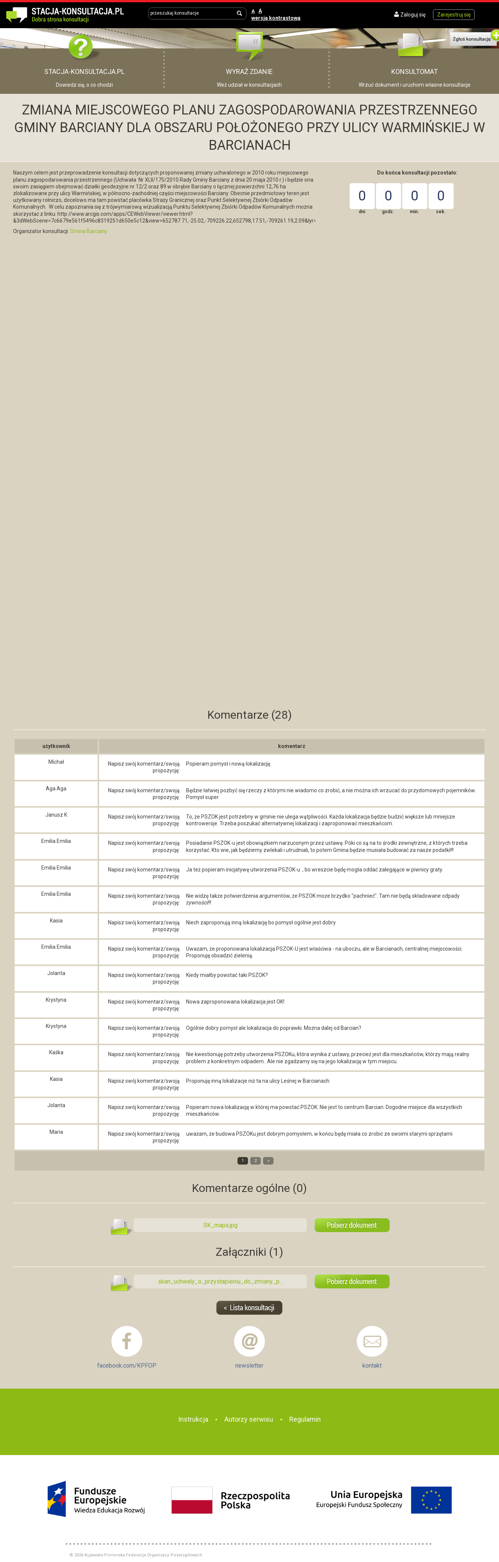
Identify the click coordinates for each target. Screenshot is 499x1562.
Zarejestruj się (453, 15)
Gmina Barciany (88, 231)
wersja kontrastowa (276, 18)
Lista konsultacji (249, 1308)
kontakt (372, 1365)
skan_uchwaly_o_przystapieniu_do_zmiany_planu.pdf (352, 1281)
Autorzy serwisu (248, 1419)
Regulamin (305, 1419)
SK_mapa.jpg (352, 1225)
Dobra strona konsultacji (73, 14)
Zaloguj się (412, 15)
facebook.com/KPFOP (126, 1365)
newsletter (249, 1365)
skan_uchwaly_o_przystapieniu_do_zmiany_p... (220, 1281)
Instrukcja (193, 1419)
